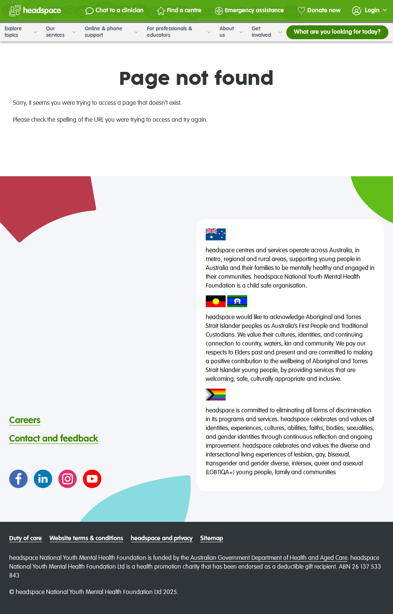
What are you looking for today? (337, 32)
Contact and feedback (53, 439)
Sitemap (211, 539)
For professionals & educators (178, 32)
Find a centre (179, 11)
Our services (61, 32)
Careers (24, 420)
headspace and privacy (162, 539)
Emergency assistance (249, 11)
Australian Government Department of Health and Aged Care (268, 558)
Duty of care (25, 539)
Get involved (267, 32)
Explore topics (21, 32)
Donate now (318, 11)
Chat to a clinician (115, 11)
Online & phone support (111, 32)
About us (231, 32)
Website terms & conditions (86, 539)
